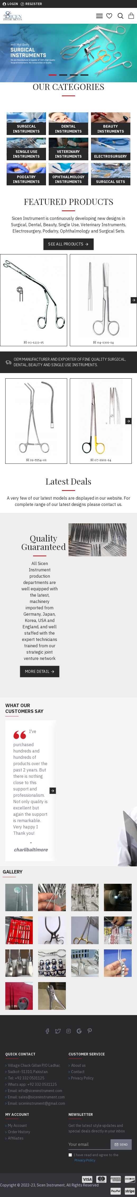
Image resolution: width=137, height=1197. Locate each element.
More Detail (37, 671)
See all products (65, 244)
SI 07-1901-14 (100, 460)
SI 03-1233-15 (34, 342)
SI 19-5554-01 (36, 460)
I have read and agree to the (93, 1158)
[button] (134, 300)
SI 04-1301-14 (103, 342)
